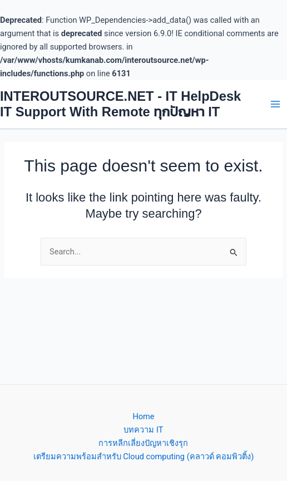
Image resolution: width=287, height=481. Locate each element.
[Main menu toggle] (275, 104)
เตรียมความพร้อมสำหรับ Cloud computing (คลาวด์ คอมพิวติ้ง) (143, 456)
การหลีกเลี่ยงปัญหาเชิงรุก (143, 443)
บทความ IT (143, 430)
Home (143, 416)
